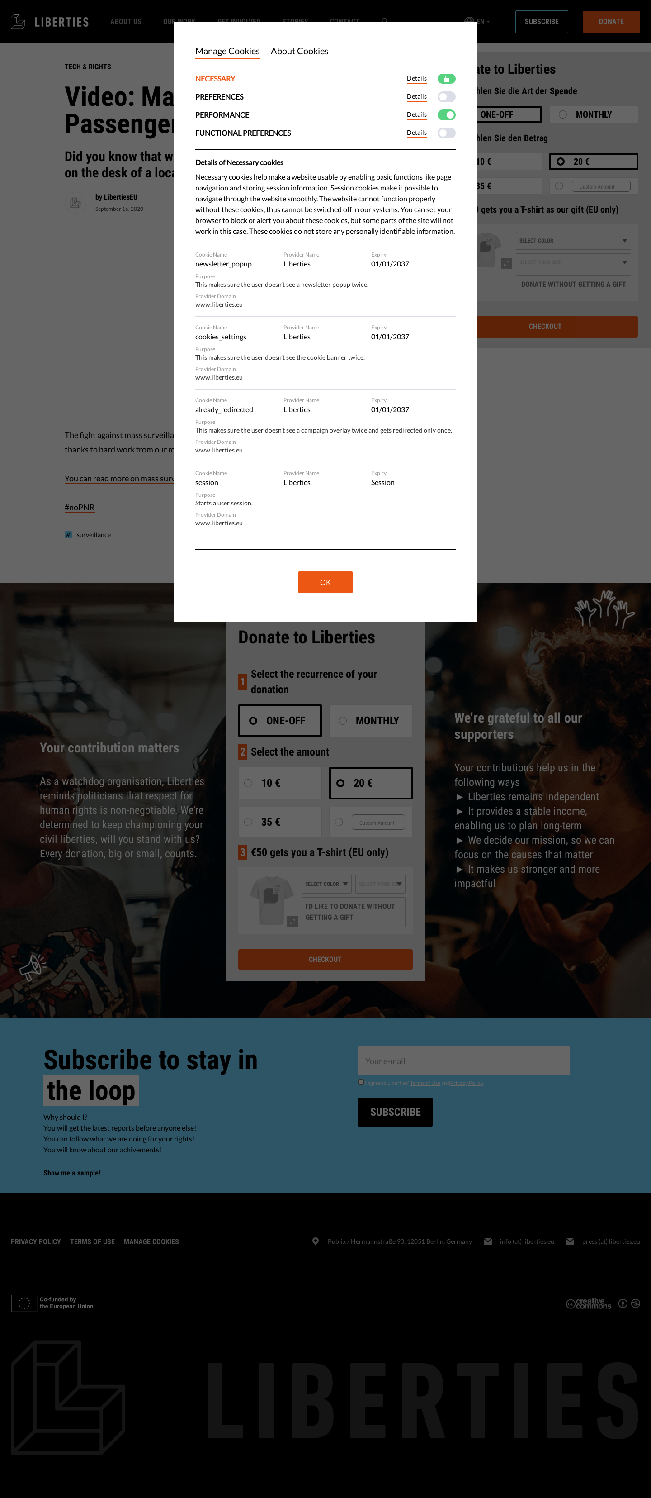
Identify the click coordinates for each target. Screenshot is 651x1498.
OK (325, 582)
